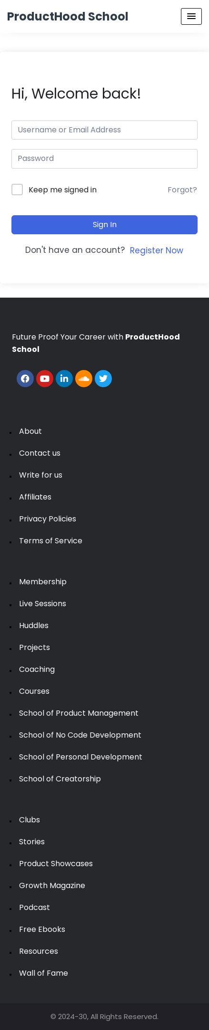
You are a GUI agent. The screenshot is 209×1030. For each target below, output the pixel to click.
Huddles (34, 625)
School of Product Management (79, 713)
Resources (38, 951)
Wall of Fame (43, 973)
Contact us (39, 453)
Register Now (156, 250)
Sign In (105, 224)
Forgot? (182, 189)
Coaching (37, 669)
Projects (34, 647)
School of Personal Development (80, 756)
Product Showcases (56, 863)
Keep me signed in (63, 189)
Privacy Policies (47, 518)
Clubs (29, 819)
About (30, 431)
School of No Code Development (80, 735)
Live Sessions (42, 603)
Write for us (40, 475)
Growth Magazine (52, 885)
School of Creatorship (60, 778)
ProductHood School (68, 16)
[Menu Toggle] (191, 16)
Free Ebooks (42, 929)
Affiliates (35, 496)
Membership (43, 581)
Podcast (34, 907)
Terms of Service (50, 540)
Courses (34, 691)
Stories (32, 841)
